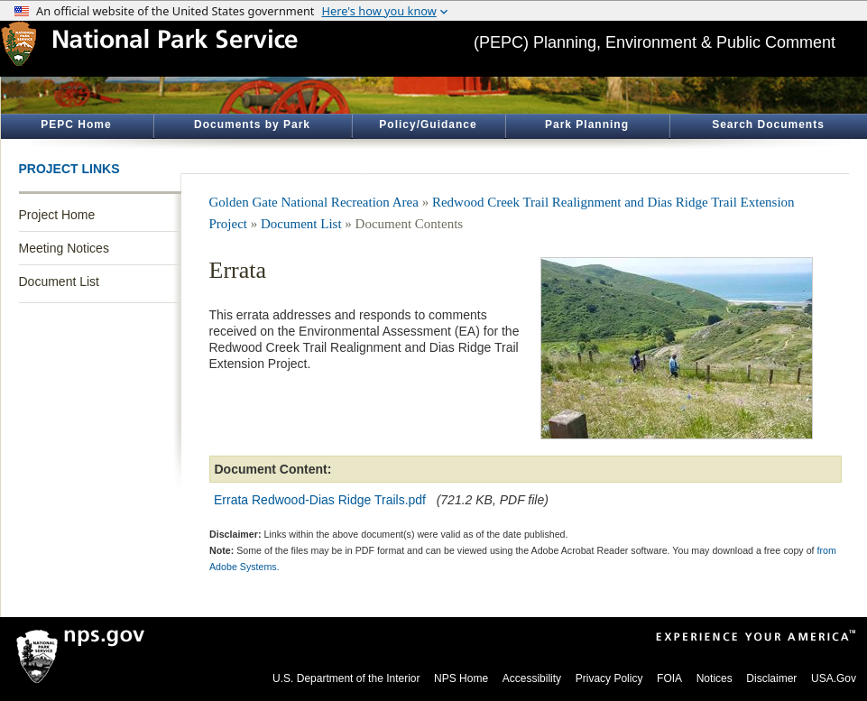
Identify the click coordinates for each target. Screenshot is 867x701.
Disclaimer (771, 678)
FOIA (669, 678)
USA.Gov (833, 678)
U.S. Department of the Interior (346, 678)
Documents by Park (252, 124)
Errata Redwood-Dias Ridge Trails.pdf (320, 500)
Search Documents (768, 124)
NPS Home (461, 678)
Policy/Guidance (427, 124)
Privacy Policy (609, 678)
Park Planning (587, 124)
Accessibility (532, 678)
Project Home (57, 215)
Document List (59, 281)
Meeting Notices (64, 248)
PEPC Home (76, 124)
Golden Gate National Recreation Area (314, 202)
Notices (714, 678)
